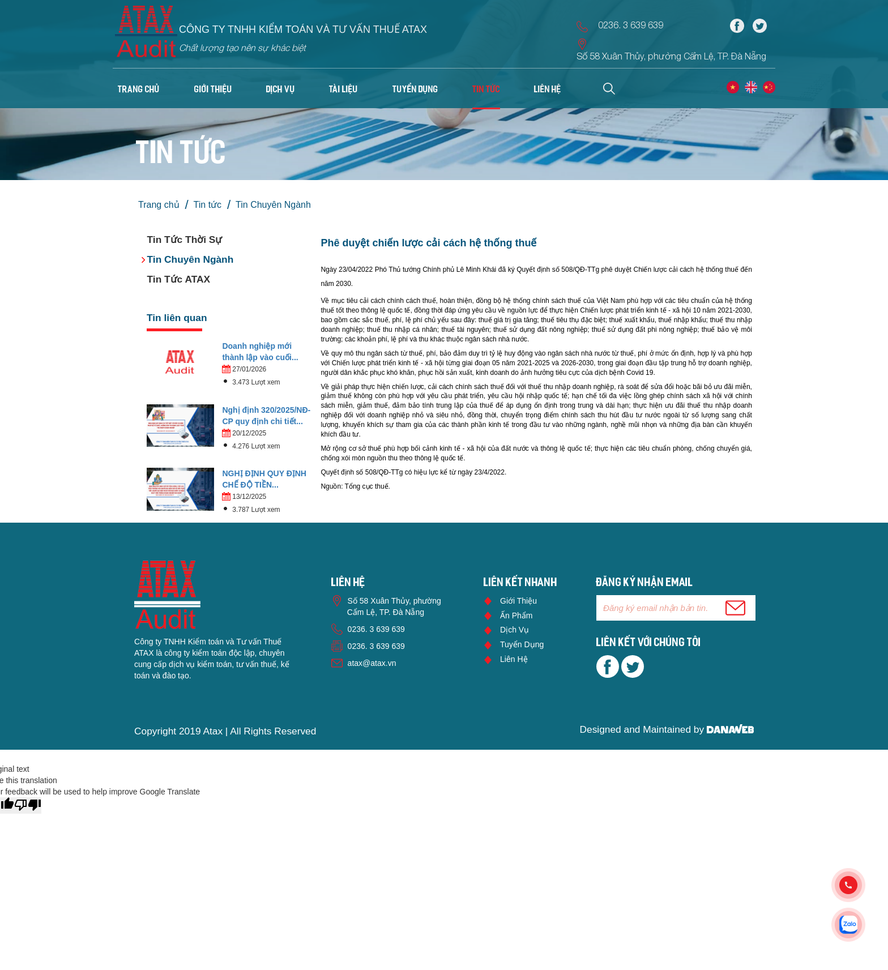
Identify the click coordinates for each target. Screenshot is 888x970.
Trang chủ (139, 90)
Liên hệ (513, 659)
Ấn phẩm (516, 615)
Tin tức (208, 205)
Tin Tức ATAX (178, 279)
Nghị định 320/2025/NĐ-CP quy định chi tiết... (266, 415)
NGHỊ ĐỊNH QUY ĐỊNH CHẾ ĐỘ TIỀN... (264, 479)
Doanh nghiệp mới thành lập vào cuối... (260, 351)
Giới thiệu (518, 600)
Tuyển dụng (522, 644)
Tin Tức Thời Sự (185, 239)
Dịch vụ (514, 629)
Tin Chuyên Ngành (273, 205)
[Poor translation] (27, 805)
